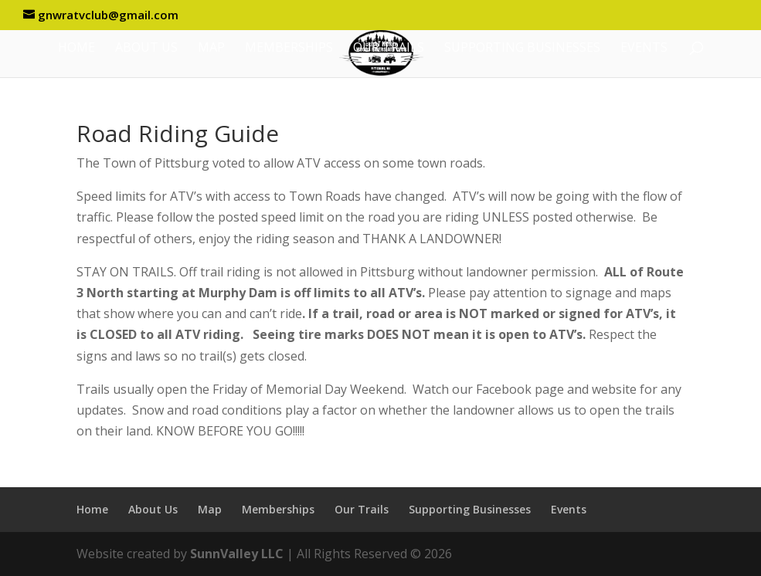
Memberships (289, 49)
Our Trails (388, 49)
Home (76, 49)
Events (644, 49)
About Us (146, 49)
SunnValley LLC (237, 553)
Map (211, 49)
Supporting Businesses (522, 49)
